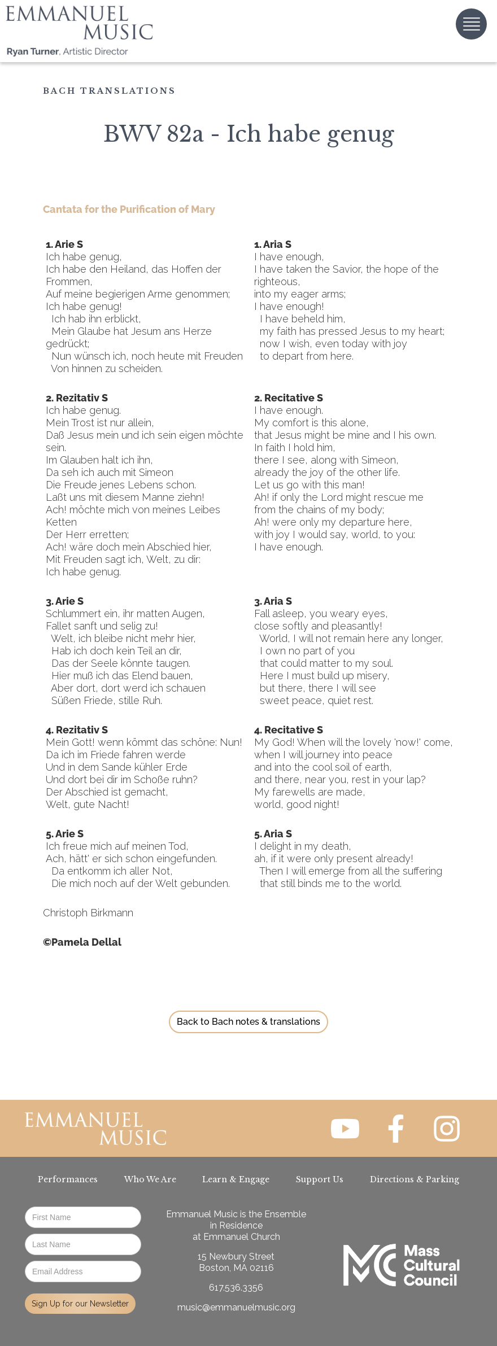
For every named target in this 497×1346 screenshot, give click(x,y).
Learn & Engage (235, 1179)
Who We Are (150, 1179)
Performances (68, 1179)
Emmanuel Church (241, 1236)
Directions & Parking (414, 1179)
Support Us (319, 1179)
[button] (471, 24)
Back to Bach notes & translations (248, 1021)
